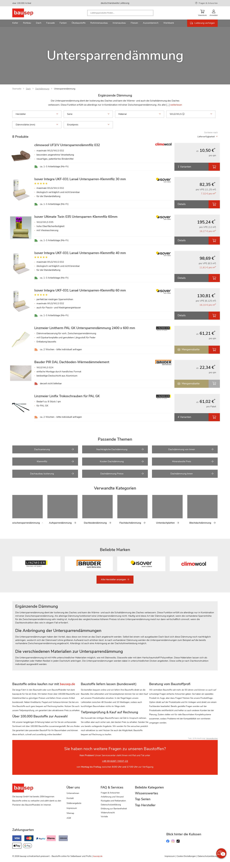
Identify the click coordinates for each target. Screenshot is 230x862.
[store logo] (27, 13)
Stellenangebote (74, 803)
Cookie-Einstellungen (186, 856)
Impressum (72, 808)
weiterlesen (176, 104)
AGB (69, 818)
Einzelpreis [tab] (88, 124)
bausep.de (97, 856)
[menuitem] (15, 23)
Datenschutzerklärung (111, 804)
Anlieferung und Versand (112, 796)
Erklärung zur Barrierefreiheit (114, 808)
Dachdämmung (42, 88)
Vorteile (104, 816)
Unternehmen (73, 793)
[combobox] (120, 13)
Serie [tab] (88, 114)
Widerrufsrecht (108, 812)
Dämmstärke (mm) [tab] (37, 124)
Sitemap (70, 813)
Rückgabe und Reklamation (113, 800)
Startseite (16, 88)
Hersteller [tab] (37, 114)
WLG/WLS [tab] (191, 114)
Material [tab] (139, 114)
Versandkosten (212, 738)
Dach (28, 88)
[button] (183, 114)
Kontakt (70, 798)
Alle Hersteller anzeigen (114, 579)
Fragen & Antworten (208, 3)
